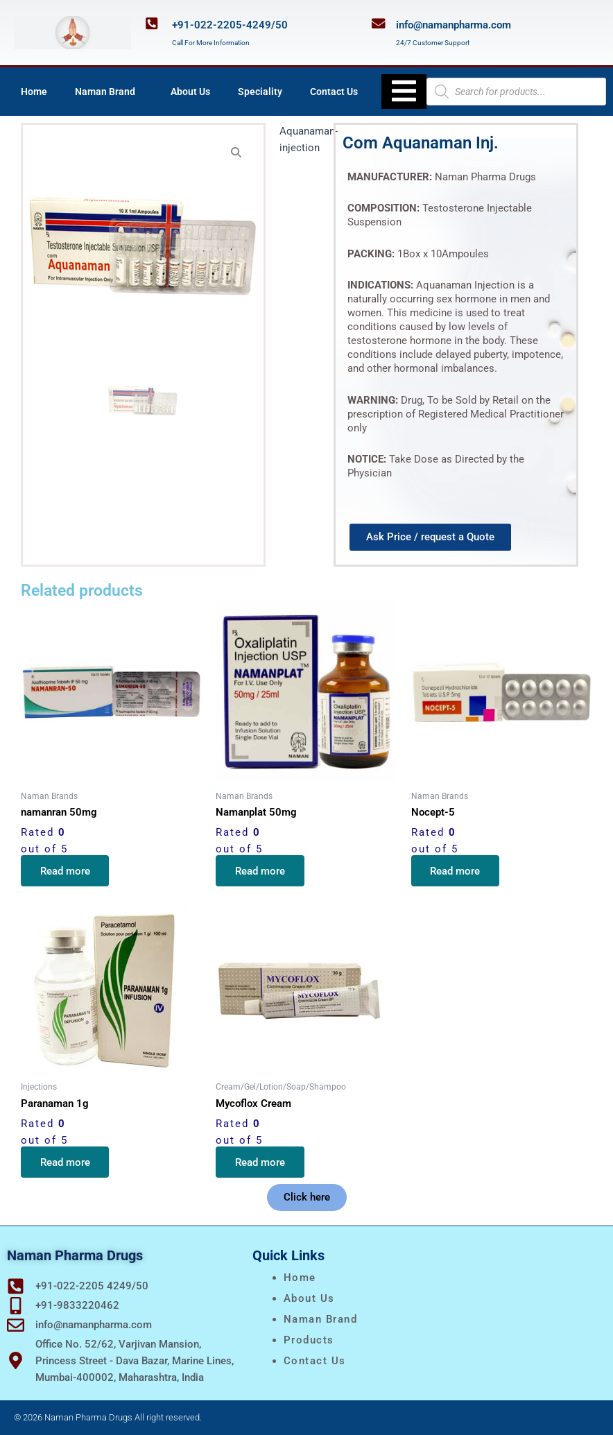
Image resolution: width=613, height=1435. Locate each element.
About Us (190, 91)
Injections (481, 163)
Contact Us (334, 91)
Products (309, 1340)
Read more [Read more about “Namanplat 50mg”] (260, 871)
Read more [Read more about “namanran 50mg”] (65, 871)
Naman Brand (109, 91)
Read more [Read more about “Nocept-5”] (456, 871)
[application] (141, 91)
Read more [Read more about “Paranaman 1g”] (65, 1161)
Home (34, 91)
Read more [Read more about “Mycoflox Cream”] (260, 1161)
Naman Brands (415, 163)
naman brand (321, 1319)
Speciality (260, 91)
